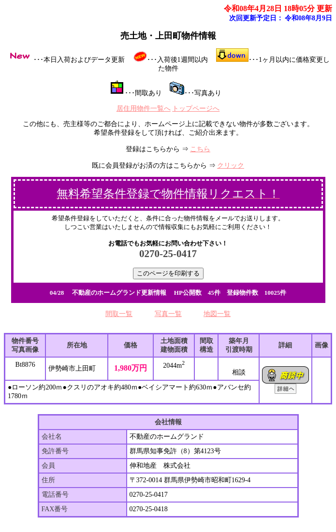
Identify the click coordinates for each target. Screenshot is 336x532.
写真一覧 (168, 313)
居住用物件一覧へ (144, 108)
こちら (200, 149)
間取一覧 (118, 313)
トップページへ (195, 108)
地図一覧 (217, 313)
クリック (230, 165)
